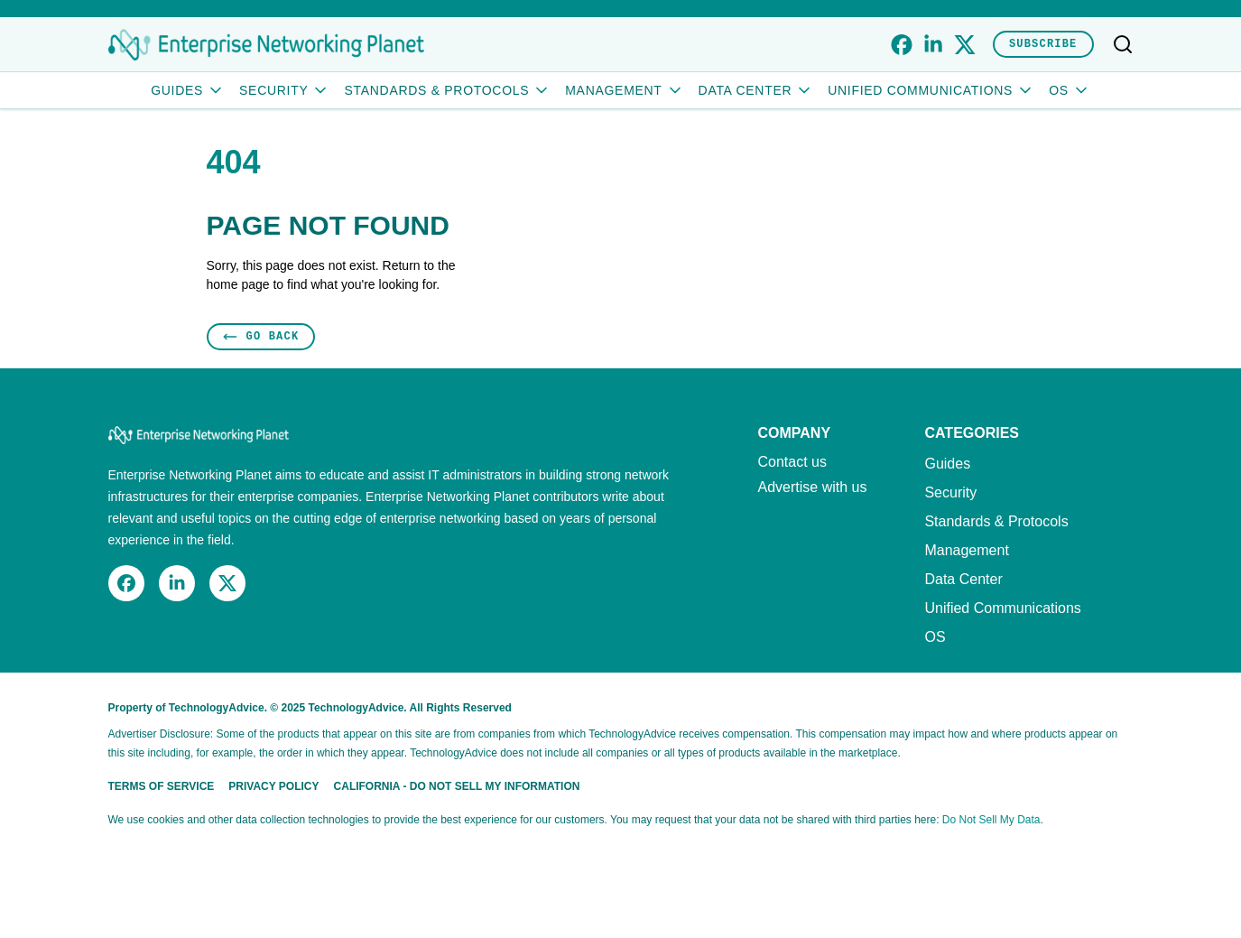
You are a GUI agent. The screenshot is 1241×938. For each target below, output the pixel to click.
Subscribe (1043, 43)
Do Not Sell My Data (991, 819)
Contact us (792, 462)
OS (1069, 90)
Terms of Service (161, 786)
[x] (964, 44)
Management (624, 90)
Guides (188, 90)
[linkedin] (932, 44)
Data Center (756, 90)
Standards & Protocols (447, 90)
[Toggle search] (1123, 44)
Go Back (261, 336)
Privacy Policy (273, 786)
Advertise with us (812, 487)
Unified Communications (931, 90)
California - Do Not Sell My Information (457, 786)
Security (284, 90)
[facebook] (901, 44)
